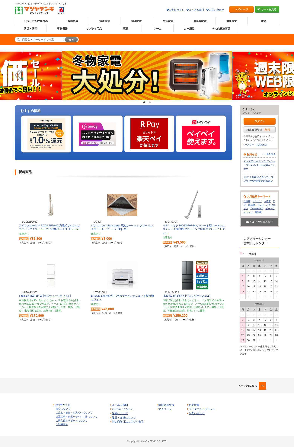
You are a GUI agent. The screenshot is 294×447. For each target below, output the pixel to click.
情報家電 (104, 21)
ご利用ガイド (176, 9)
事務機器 (62, 28)
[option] (46, 134)
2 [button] (150, 102)
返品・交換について (124, 417)
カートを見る (266, 9)
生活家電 (168, 21)
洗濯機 (247, 201)
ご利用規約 (62, 424)
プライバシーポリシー (202, 408)
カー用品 (189, 28)
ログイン (259, 121)
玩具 (125, 28)
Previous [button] (18, 75)
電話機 (258, 212)
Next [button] (275, 75)
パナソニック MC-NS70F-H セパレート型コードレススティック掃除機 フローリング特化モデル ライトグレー (194, 229)
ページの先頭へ (247, 385)
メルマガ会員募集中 (259, 221)
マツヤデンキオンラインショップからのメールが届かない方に (259, 165)
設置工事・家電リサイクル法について (76, 416)
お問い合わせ (216, 9)
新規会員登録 (259, 129)
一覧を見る (270, 154)
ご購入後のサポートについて (72, 420)
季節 (263, 21)
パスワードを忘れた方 (256, 144)
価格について (63, 408)
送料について (120, 413)
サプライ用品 (94, 28)
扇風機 (251, 205)
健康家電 (231, 21)
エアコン (257, 201)
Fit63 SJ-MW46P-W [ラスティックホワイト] (45, 295)
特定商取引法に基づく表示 (128, 421)
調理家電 (136, 21)
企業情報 (194, 404)
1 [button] (144, 102)
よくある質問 (196, 9)
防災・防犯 (30, 28)
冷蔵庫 (267, 201)
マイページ (241, 9)
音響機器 (73, 21)
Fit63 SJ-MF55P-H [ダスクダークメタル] (186, 295)
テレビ (260, 205)
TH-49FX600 (256, 208)
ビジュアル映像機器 (36, 21)
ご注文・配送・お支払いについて (74, 412)
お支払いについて (122, 408)
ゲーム (157, 28)
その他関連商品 (221, 28)
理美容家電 (199, 21)
